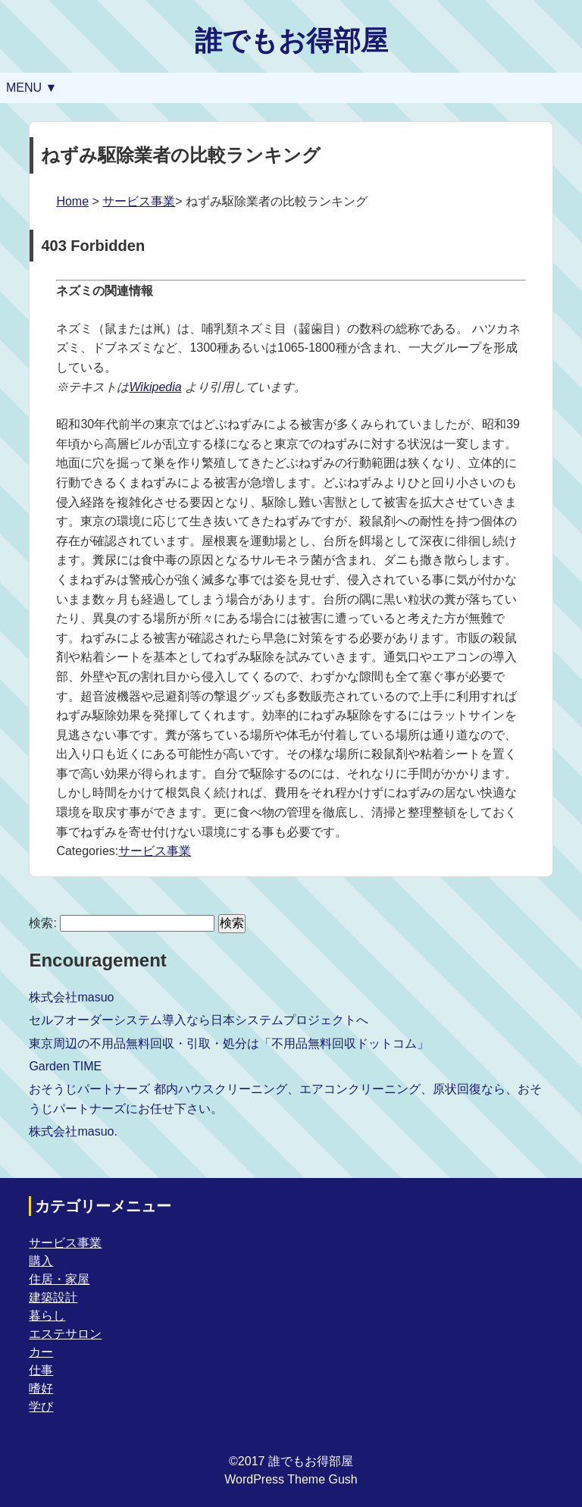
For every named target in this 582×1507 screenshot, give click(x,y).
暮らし (47, 1315)
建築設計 (53, 1297)
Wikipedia (155, 387)
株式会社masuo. (73, 1131)
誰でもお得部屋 (291, 40)
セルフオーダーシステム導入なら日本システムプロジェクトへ (198, 1020)
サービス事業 (138, 201)
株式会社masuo (71, 997)
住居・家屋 (59, 1279)
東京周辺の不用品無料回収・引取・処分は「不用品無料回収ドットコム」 (229, 1043)
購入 (41, 1261)
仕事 (41, 1370)
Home (72, 201)
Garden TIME (65, 1066)
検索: (42, 922)
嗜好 (41, 1388)
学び (41, 1406)
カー (41, 1352)
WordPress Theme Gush (290, 1479)
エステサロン (65, 1333)
